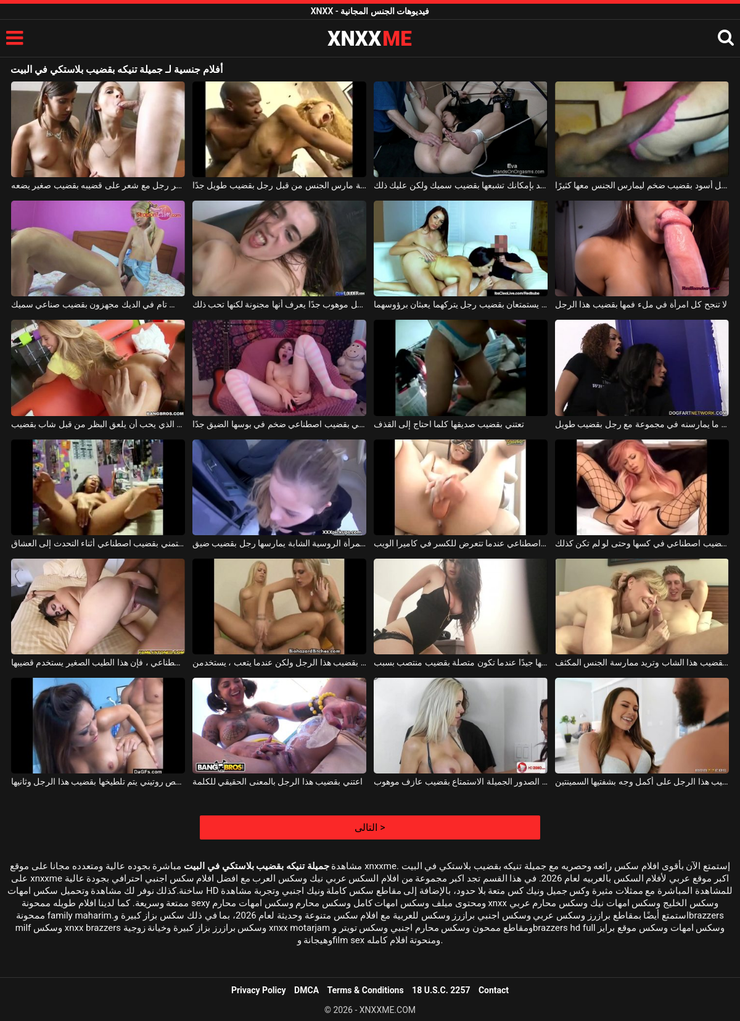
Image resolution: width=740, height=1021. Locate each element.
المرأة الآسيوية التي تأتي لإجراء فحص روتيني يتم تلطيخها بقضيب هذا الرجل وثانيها (98, 781)
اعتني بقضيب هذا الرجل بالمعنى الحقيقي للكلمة (277, 781)
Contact (494, 990)
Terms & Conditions (365, 990)
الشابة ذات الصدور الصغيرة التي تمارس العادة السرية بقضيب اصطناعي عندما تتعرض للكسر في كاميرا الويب (461, 543)
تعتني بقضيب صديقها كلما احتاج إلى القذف (449, 424)
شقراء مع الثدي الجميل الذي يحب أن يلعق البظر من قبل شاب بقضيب (98, 424)
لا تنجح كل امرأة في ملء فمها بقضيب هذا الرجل (641, 304)
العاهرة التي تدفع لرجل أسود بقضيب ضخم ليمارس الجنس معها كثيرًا (642, 185)
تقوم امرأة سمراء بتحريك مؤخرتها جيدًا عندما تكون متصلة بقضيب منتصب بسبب (461, 662)
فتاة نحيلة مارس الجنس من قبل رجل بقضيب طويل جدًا (279, 185)
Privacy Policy (258, 990)
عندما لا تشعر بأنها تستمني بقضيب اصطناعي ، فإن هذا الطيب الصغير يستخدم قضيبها (98, 662)
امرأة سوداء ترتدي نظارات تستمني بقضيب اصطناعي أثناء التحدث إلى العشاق (98, 543)
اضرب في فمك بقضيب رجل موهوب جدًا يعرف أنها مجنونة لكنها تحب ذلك (279, 304)
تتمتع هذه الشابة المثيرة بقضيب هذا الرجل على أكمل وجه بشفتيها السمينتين (642, 781)
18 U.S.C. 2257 (441, 990)
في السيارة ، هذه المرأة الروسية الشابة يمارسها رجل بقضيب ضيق (279, 543)
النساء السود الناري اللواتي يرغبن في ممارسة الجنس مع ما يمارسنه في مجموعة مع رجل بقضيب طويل (642, 424)
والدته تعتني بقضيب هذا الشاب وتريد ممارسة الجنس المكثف (642, 662)
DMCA (306, 990)
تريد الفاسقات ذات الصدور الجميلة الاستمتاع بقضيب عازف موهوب (461, 781)
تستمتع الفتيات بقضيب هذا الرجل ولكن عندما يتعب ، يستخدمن (279, 662)
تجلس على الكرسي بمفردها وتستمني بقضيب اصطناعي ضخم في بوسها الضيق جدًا (279, 424)
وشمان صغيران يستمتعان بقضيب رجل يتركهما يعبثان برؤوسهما (461, 304)
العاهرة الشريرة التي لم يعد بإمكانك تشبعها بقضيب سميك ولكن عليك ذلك (461, 185)
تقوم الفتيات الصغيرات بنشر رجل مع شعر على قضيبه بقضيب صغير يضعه (98, 185)
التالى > (370, 827)
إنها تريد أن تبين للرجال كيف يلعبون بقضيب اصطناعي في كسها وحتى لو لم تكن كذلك (642, 543)
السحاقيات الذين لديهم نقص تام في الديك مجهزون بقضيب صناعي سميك (98, 304)
